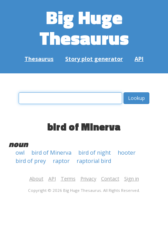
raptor (61, 161)
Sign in (131, 178)
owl (20, 152)
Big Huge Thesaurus (84, 27)
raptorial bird (94, 161)
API (139, 59)
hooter (127, 152)
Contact (110, 178)
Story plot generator (94, 59)
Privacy (88, 178)
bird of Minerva (51, 152)
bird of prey (31, 161)
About (36, 178)
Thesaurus (38, 59)
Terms (68, 178)
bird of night (94, 152)
